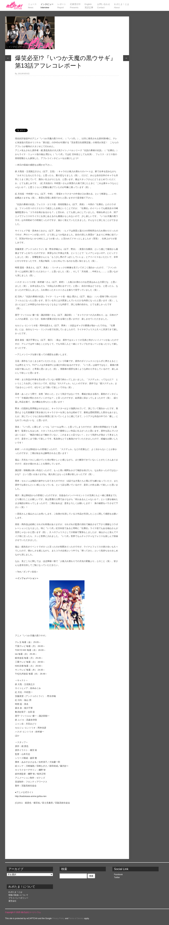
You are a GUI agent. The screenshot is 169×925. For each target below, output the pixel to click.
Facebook (118, 874)
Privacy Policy (58, 918)
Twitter (117, 877)
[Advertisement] (67, 100)
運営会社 (12, 901)
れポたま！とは (15, 892)
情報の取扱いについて (18, 895)
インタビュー (14, 46)
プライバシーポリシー (18, 898)
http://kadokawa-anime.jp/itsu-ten (31, 796)
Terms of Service (76, 918)
